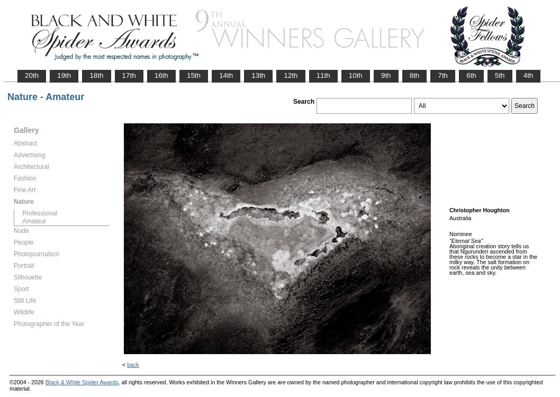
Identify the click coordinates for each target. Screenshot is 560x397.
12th (290, 75)
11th (323, 75)
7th (443, 75)
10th (355, 75)
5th (500, 75)
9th (386, 75)
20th (31, 75)
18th (96, 75)
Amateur (34, 221)
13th (258, 75)
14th (226, 75)
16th (161, 75)
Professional (39, 213)
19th (64, 75)
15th (193, 75)
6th (471, 75)
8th (415, 75)
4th (528, 75)
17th (129, 75)
